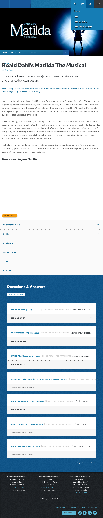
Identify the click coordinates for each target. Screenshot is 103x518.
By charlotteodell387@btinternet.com (30, 378)
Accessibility (92, 506)
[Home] (15, 4)
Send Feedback (69, 512)
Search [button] (90, 4)
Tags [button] (5, 261)
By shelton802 (17, 423)
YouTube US (80, 512)
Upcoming (8, 243)
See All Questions (15, 294)
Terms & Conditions (62, 506)
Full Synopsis (9, 216)
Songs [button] (6, 234)
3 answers (19, 340)
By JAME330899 (17, 332)
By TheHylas (17, 355)
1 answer (18, 317)
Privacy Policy (74, 506)
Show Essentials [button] (11, 225)
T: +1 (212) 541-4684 (17, 486)
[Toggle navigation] (5, 4)
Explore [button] (7, 270)
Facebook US (85, 512)
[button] (82, 4)
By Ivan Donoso (18, 309)
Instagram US (95, 512)
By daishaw (16, 445)
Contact (84, 506)
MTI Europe (81, 21)
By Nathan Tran (18, 400)
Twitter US (90, 512)
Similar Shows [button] (10, 252)
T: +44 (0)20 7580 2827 (49, 486)
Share (7, 63)
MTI (76, 16)
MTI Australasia (83, 26)
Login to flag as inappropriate (57, 309)
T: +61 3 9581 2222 (80, 492)
